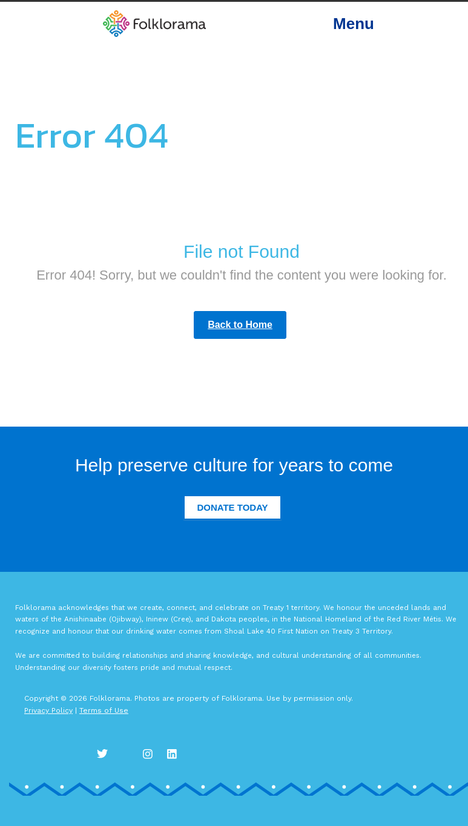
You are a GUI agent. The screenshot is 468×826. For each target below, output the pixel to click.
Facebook (127, 753)
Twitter (103, 753)
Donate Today (232, 507)
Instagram (151, 753)
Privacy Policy (48, 710)
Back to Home (240, 325)
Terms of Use (103, 710)
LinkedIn (175, 753)
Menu (353, 24)
